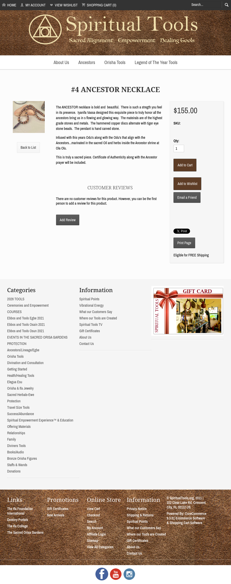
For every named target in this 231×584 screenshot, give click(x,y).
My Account (33, 5)
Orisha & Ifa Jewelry (20, 388)
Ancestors (86, 62)
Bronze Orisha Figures (22, 458)
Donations (13, 471)
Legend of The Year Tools (156, 62)
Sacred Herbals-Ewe (20, 394)
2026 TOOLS (15, 299)
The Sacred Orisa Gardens (25, 532)
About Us (61, 62)
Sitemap (92, 540)
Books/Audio (15, 452)
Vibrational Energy (91, 305)
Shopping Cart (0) (99, 5)
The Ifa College (17, 526)
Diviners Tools (16, 445)
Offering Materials (19, 426)
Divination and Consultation (25, 363)
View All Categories (100, 547)
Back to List (28, 147)
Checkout (93, 515)
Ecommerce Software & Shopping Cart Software (186, 520)
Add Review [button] (68, 220)
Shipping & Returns (140, 515)
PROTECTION (16, 343)
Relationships (16, 433)
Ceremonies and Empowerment (28, 305)
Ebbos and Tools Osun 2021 (25, 331)
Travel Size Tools (18, 407)
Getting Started (17, 369)
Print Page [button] (184, 243)
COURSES (14, 311)
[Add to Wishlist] (187, 183)
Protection (13, 401)
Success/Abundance (20, 414)
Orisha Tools (115, 62)
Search (92, 521)
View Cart (93, 508)
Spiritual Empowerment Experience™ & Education (40, 420)
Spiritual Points (89, 299)
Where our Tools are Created (98, 318)
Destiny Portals (17, 519)
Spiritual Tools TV (90, 324)
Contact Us (86, 343)
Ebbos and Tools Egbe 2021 (25, 318)
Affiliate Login (96, 534)
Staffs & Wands (17, 465)
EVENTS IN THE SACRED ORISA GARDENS (37, 337)
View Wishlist (64, 5)
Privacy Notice (137, 508)
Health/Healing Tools (20, 375)
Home (9, 5)
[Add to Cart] (184, 165)
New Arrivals (55, 515)
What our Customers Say (95, 311)
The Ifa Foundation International (20, 511)
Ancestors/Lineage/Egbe (23, 350)
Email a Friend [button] (186, 197)
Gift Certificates (89, 331)
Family (11, 439)
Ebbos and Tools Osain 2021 (26, 324)
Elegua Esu (14, 382)
